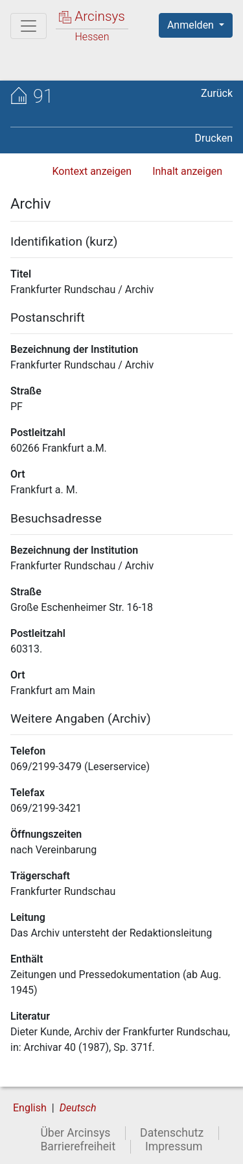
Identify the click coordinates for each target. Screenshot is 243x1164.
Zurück (217, 93)
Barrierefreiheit (77, 1146)
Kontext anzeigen (92, 171)
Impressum (174, 1146)
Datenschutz (171, 1132)
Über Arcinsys (75, 1132)
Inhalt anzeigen (187, 171)
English (30, 1108)
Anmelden (191, 25)
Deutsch (78, 1108)
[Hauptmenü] (28, 26)
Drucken (214, 138)
